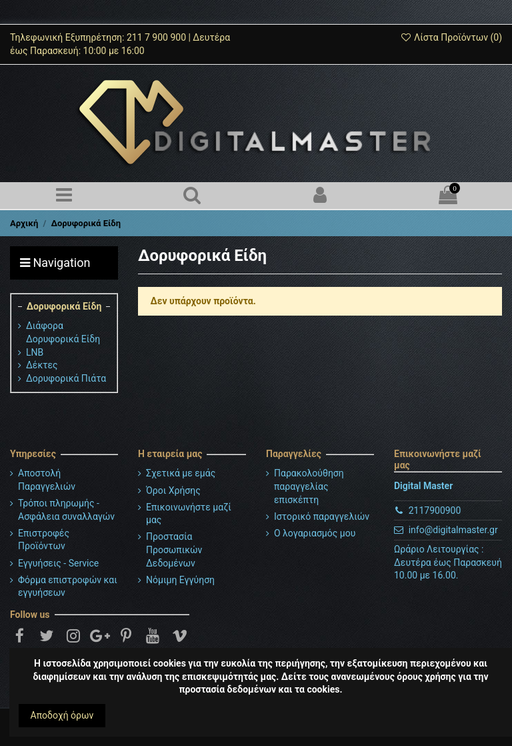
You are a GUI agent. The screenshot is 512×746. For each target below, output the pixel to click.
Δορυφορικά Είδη (64, 306)
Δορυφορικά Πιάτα (66, 378)
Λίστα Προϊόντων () (451, 37)
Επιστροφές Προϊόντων (43, 540)
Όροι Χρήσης (173, 490)
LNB (34, 352)
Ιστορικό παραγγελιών (321, 516)
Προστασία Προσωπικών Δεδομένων (174, 549)
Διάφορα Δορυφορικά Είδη (63, 332)
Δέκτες (42, 365)
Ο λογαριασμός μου (314, 533)
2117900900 (435, 510)
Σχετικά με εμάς (180, 473)
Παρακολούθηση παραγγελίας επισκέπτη (309, 486)
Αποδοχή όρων (62, 715)
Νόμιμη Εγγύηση (180, 580)
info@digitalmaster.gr (453, 529)
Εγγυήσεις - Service (58, 563)
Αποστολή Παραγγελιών (46, 480)
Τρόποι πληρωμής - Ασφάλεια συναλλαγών (66, 510)
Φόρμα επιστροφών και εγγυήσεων (67, 587)
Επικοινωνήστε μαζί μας (188, 514)
